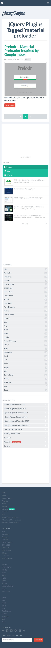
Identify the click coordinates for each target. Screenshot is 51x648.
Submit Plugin (6, 498)
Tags (7, 171)
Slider (25, 360)
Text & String (25, 375)
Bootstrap (25, 277)
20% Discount (16, 442)
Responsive (25, 352)
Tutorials (8, 175)
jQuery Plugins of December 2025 (25, 421)
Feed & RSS (25, 303)
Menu (25, 333)
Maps (25, 326)
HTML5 (25, 318)
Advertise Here (26, 157)
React (25, 349)
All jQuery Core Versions (10, 523)
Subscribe (38, 639)
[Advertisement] (25, 140)
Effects (25, 300)
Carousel (25, 281)
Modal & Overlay (25, 341)
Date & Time (25, 292)
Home (4, 496)
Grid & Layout (25, 315)
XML (25, 386)
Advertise (25, 442)
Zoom (25, 390)
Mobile (25, 337)
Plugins (8, 167)
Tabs (25, 371)
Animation (25, 273)
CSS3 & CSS (25, 288)
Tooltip (25, 379)
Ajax (25, 269)
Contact (25, 446)
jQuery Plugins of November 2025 (25, 425)
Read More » (10, 105)
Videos (4, 504)
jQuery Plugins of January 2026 (25, 417)
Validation (25, 383)
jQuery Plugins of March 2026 (25, 409)
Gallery (25, 311)
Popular (4, 506)
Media (25, 330)
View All (34, 224)
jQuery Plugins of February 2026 (25, 413)
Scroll (25, 356)
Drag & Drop (25, 296)
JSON (25, 322)
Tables (25, 368)
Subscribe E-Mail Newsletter (12, 520)
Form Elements (25, 307)
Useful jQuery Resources (25, 429)
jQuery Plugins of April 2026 (25, 404)
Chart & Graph (25, 284)
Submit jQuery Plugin (25, 433)
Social (25, 364)
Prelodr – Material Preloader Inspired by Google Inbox (21, 51)
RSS (3, 514)
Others (27, 59)
